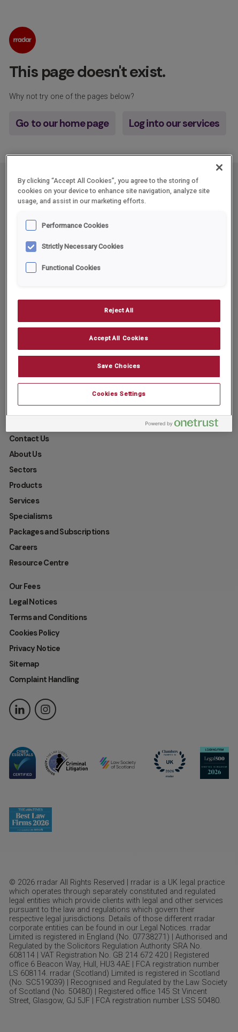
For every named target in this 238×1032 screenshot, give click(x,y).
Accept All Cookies (118, 338)
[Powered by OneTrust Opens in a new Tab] (186, 425)
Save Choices (119, 366)
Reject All (119, 310)
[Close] (219, 167)
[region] (119, 293)
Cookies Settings (119, 393)
